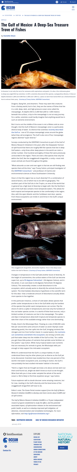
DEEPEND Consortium (23, 171)
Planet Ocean (38, 442)
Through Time (38, 444)
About (35, 457)
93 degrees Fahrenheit (33, 280)
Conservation (38, 447)
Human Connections (40, 449)
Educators (37, 454)
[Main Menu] (73, 8)
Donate (63, 448)
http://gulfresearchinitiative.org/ (37, 413)
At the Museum (38, 452)
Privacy (36, 464)
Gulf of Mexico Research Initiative (50, 420)
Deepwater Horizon (24, 420)
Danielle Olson (9, 36)
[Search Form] (72, 2)
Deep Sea (18, 15)
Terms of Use (37, 462)
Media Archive (38, 459)
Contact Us (7, 450)
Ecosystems (8, 15)
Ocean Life (37, 437)
